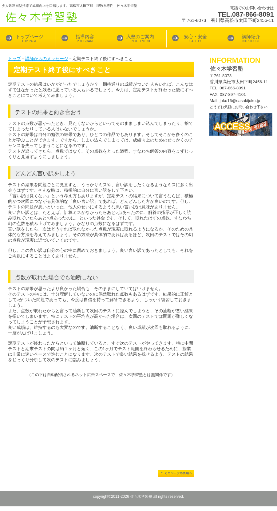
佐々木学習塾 (77, 17)
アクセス (240, 124)
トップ (14, 58)
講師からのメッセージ (46, 58)
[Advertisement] (101, 421)
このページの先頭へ (176, 473)
